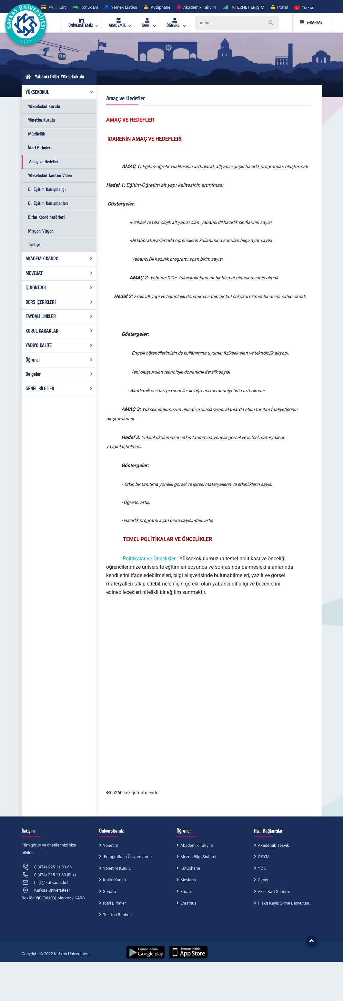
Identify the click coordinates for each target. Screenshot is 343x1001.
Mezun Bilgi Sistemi (198, 856)
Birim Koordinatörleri (46, 217)
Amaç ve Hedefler (44, 162)
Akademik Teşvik (273, 845)
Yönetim (110, 845)
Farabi (186, 891)
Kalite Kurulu (114, 879)
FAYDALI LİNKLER (59, 316)
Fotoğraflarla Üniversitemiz (127, 856)
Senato (109, 891)
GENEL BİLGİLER (59, 389)
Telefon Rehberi (117, 914)
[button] (304, 7)
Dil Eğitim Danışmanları (48, 203)
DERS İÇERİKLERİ (59, 302)
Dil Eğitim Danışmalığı (47, 189)
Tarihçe (34, 244)
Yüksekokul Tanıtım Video (50, 175)
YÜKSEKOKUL (59, 92)
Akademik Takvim (196, 845)
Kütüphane (190, 868)
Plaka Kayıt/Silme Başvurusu (284, 903)
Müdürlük (36, 134)
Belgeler (59, 374)
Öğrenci (59, 360)
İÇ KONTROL (59, 288)
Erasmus (188, 903)
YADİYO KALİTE (59, 345)
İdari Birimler (39, 148)
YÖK (262, 868)
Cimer (263, 879)
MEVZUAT (59, 273)
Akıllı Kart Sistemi (274, 891)
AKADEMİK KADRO (59, 259)
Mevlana (188, 879)
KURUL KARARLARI (59, 331)
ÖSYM (263, 856)
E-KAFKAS (311, 22)
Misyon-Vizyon (41, 231)
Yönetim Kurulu (41, 120)
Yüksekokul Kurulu (44, 106)
